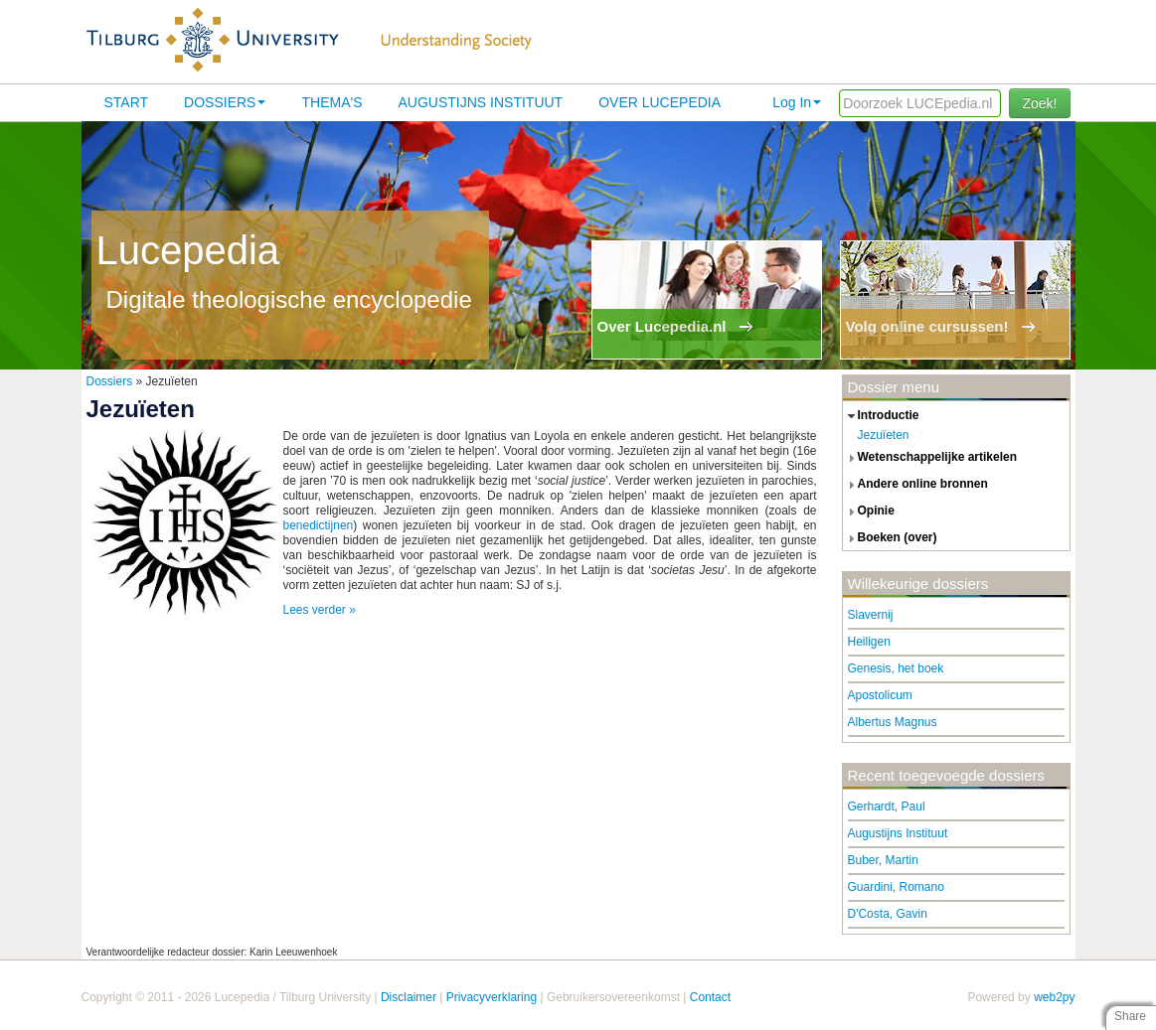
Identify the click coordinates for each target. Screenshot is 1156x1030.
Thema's (331, 102)
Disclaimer (408, 997)
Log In (796, 102)
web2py (1054, 997)
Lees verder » (319, 610)
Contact (710, 997)
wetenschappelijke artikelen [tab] (930, 458)
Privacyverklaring (491, 997)
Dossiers (224, 102)
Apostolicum (880, 695)
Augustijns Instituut (480, 102)
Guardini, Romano (896, 887)
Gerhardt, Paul (886, 806)
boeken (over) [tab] (890, 538)
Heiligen (869, 642)
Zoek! (1039, 103)
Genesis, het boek (896, 668)
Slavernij (871, 615)
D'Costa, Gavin (887, 914)
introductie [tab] (881, 416)
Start (126, 102)
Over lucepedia (659, 102)
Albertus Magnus (892, 722)
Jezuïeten (883, 435)
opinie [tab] (869, 511)
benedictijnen (318, 525)
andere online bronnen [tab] (915, 485)
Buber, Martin (883, 860)
